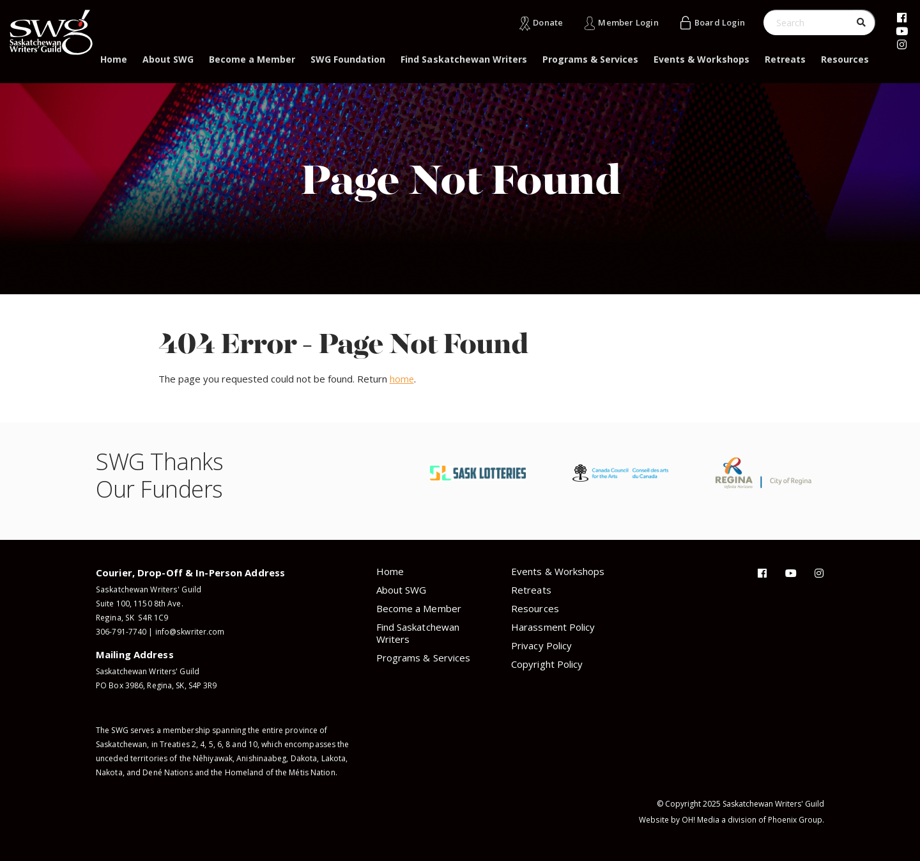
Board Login (719, 22)
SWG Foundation (347, 59)
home (402, 378)
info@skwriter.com (189, 631)
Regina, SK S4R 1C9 (131, 617)
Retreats (785, 59)
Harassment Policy (553, 626)
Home (113, 59)
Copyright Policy (547, 664)
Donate (547, 22)
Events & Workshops (701, 59)
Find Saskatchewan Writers (464, 59)
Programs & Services (590, 59)
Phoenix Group (795, 819)
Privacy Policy (541, 645)
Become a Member (252, 59)
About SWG (168, 59)
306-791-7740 (121, 631)
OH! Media (701, 819)
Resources (845, 59)
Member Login (627, 22)
